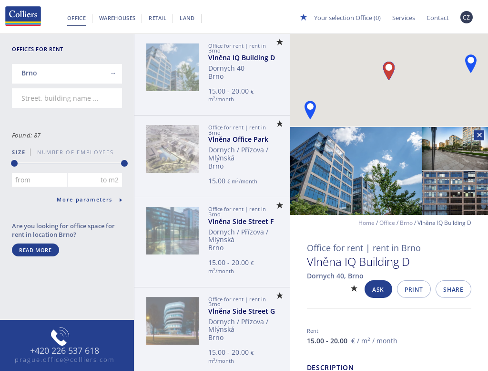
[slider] (14, 163)
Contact (438, 17)
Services (403, 17)
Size (19, 152)
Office (76, 17)
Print (414, 290)
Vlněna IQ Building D (241, 57)
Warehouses (117, 17)
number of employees (71, 152)
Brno (406, 223)
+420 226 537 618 (64, 351)
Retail (157, 17)
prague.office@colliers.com (64, 359)
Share (453, 290)
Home (366, 223)
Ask (378, 290)
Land (187, 17)
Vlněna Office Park (238, 139)
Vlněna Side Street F (241, 221)
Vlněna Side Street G (241, 311)
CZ (466, 17)
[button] (471, 63)
